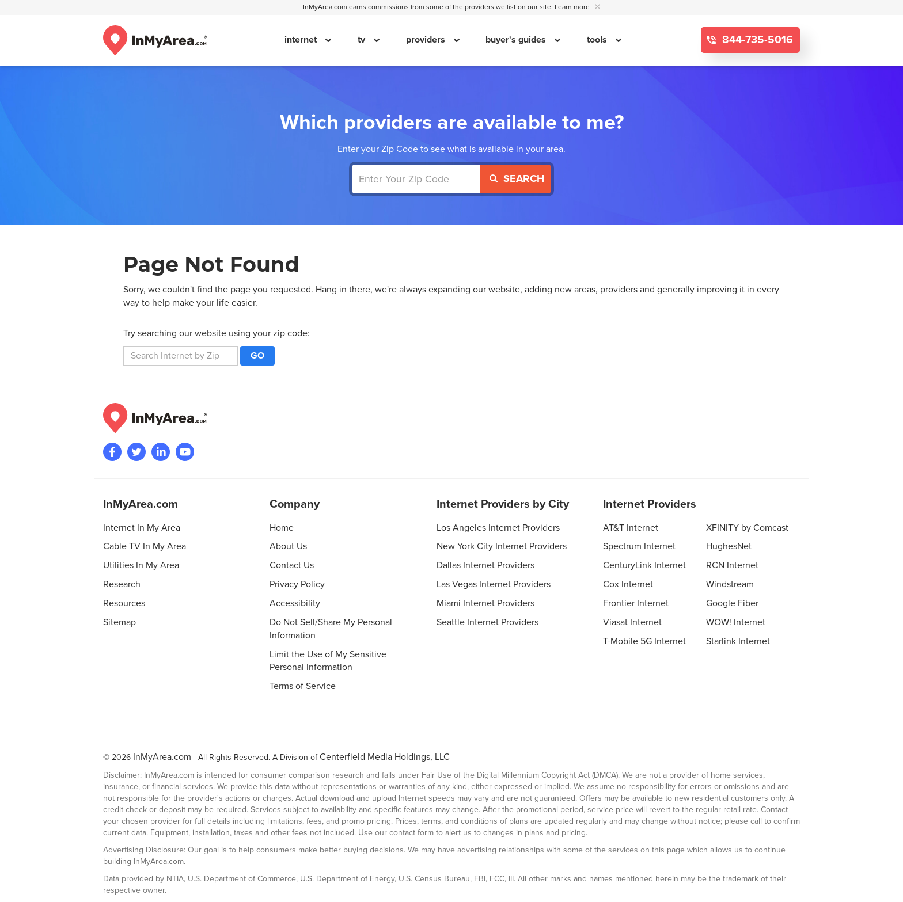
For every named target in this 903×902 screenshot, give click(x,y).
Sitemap (119, 622)
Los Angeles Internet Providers (498, 528)
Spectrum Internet (639, 546)
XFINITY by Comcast (747, 528)
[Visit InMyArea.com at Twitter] (136, 452)
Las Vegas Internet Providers (494, 584)
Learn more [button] (573, 7)
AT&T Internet (630, 528)
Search (517, 178)
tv (362, 39)
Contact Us (292, 565)
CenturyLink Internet (644, 565)
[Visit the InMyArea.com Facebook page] (112, 452)
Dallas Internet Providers (485, 565)
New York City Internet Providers (502, 546)
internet (301, 39)
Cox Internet (628, 584)
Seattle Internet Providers (487, 622)
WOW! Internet (735, 622)
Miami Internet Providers (485, 603)
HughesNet (729, 546)
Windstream (730, 584)
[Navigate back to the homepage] (155, 40)
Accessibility (295, 603)
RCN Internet (732, 565)
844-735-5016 (756, 40)
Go (257, 355)
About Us (288, 546)
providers (426, 39)
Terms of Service (303, 686)
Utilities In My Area (141, 565)
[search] (180, 356)
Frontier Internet (636, 603)
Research (122, 584)
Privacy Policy (297, 584)
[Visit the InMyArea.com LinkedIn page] (160, 452)
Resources (124, 603)
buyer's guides (516, 39)
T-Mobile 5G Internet (644, 641)
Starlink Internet (738, 641)
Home (282, 528)
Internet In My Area (141, 528)
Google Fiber (732, 603)
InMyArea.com (162, 757)
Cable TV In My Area (144, 546)
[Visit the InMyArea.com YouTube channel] (185, 452)
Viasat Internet (632, 622)
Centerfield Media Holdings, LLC (385, 757)
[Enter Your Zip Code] (416, 179)
